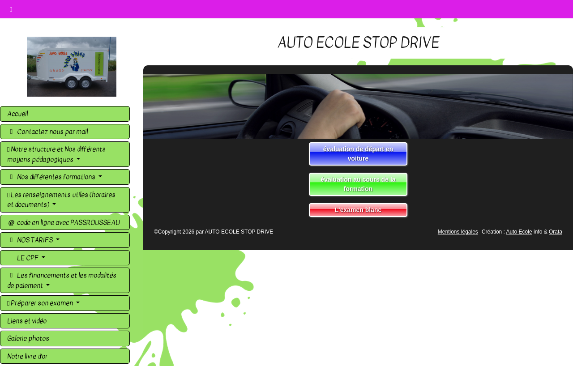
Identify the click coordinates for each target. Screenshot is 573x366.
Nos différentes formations (52, 177)
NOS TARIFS (30, 240)
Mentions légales (458, 232)
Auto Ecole (519, 232)
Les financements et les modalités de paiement (61, 280)
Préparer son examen (40, 303)
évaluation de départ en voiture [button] (358, 153)
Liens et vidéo (27, 321)
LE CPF (28, 258)
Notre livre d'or (27, 356)
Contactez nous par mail (47, 131)
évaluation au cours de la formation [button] (358, 184)
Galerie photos (28, 338)
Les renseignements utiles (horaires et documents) (61, 200)
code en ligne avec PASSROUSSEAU (63, 222)
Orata (555, 232)
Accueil (17, 114)
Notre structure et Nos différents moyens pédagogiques (56, 154)
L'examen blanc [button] (358, 209)
